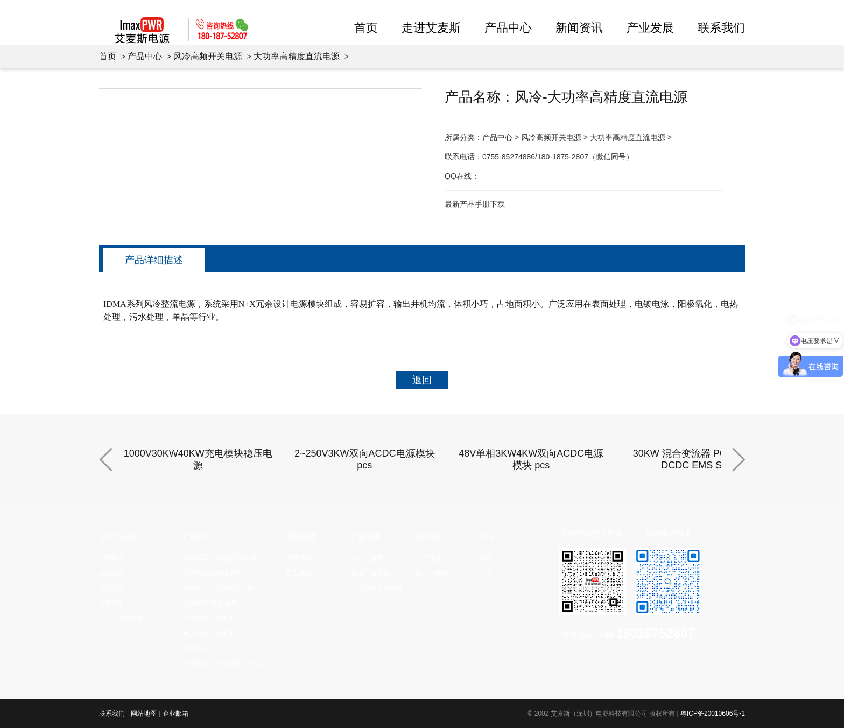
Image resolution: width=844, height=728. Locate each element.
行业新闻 (299, 573)
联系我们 (721, 28)
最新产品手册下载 (475, 204)
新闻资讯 (579, 28)
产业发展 (650, 28)
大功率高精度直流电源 (297, 56)
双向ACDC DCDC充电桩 (218, 588)
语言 (487, 536)
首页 (366, 28)
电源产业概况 (370, 558)
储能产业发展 (370, 573)
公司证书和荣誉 (121, 618)
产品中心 (508, 28)
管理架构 (112, 603)
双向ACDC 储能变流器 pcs (221, 558)
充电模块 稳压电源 (209, 603)
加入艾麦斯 (432, 573)
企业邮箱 (175, 713)
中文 (486, 573)
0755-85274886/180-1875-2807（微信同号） (558, 156)
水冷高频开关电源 (209, 618)
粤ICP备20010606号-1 (712, 713)
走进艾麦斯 (431, 28)
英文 (486, 558)
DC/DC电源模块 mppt (214, 573)
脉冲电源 (196, 648)
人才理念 (428, 558)
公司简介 (112, 558)
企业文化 (112, 573)
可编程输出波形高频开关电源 (225, 663)
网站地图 (144, 713)
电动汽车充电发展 (377, 588)
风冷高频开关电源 (207, 56)
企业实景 (112, 588)
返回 (422, 380)
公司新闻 (299, 558)
